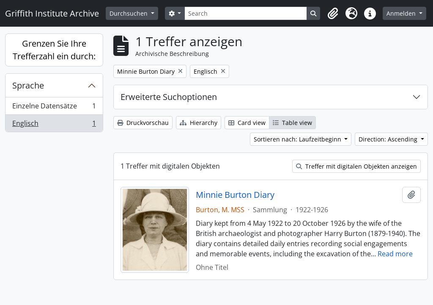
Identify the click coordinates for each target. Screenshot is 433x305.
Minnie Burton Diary (235, 195)
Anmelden (401, 13)
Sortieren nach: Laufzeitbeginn (298, 139)
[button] (332, 13)
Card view (247, 123)
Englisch (54, 125)
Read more (395, 253)
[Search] (245, 13)
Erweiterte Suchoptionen (169, 97)
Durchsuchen (129, 13)
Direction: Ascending (389, 139)
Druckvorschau (143, 123)
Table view (292, 123)
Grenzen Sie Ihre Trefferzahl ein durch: (54, 50)
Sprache (28, 85)
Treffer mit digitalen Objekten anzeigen (356, 166)
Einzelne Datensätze (54, 108)
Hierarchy (198, 123)
